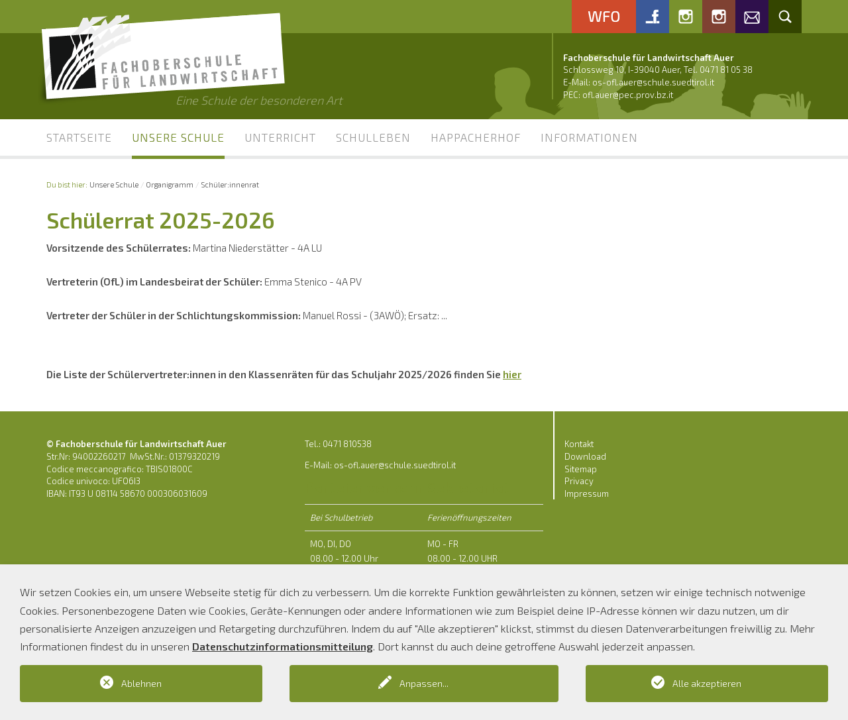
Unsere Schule (178, 137)
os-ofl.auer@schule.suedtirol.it (653, 82)
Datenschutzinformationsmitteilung (282, 646)
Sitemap (580, 469)
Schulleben (373, 137)
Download (585, 456)
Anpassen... (424, 683)
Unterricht (280, 137)
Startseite (79, 137)
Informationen (589, 137)
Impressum (586, 493)
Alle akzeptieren (706, 683)
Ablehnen (141, 683)
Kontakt (579, 443)
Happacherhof (476, 137)
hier (512, 374)
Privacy (579, 481)
